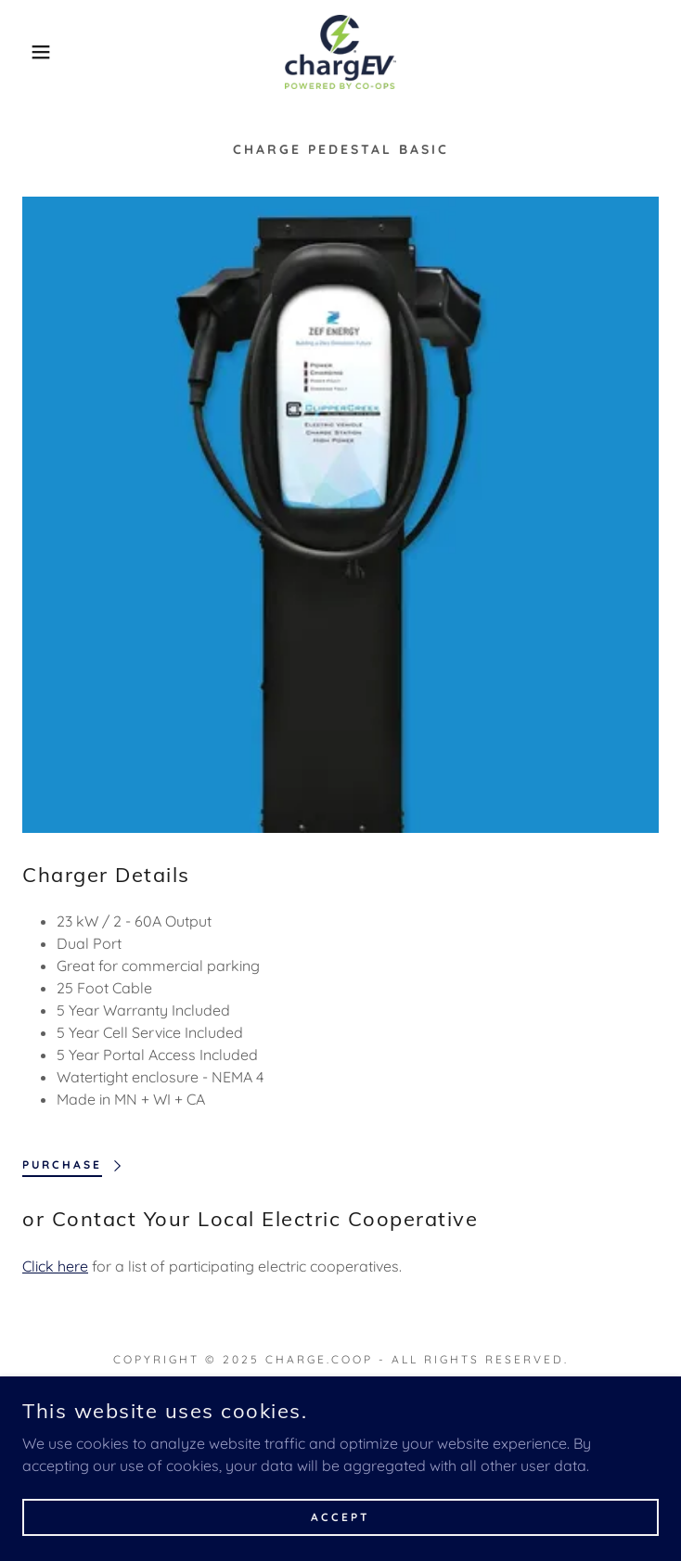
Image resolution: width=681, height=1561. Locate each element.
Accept (340, 1517)
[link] (340, 52)
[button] (44, 51)
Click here (55, 1266)
